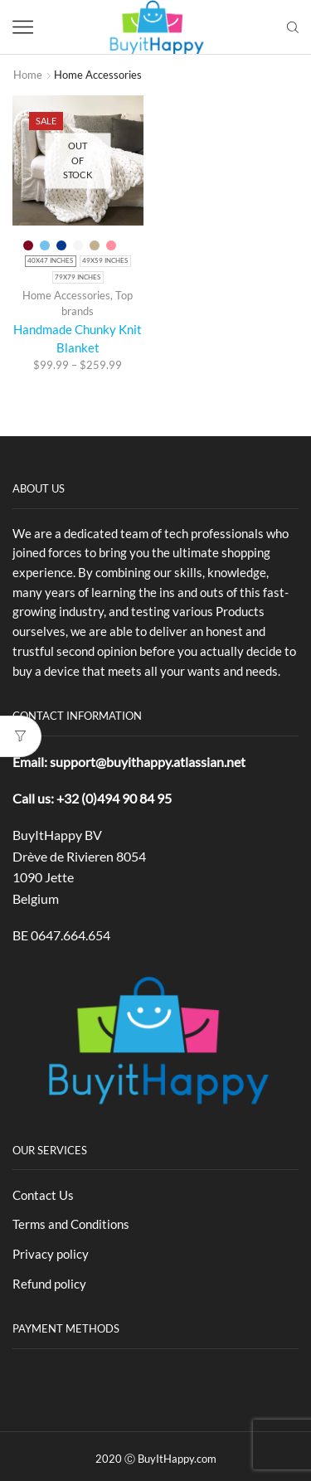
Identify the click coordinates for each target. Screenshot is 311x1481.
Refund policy (49, 1283)
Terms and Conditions (70, 1223)
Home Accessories (66, 295)
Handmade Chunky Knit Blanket (77, 338)
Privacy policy (50, 1253)
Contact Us (43, 1194)
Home (27, 74)
